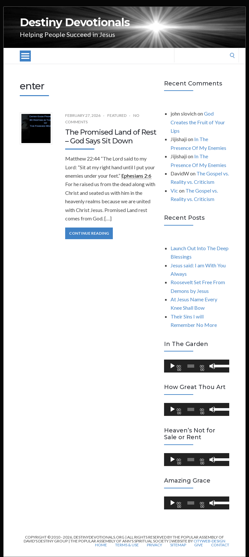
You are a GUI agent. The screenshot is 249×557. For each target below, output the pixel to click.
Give (198, 545)
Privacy (154, 545)
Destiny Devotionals (75, 22)
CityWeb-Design (209, 541)
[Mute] (212, 366)
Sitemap (178, 545)
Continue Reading (89, 233)
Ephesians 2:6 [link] (136, 176)
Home (101, 545)
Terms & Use (127, 545)
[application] (196, 366)
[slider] (190, 366)
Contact (220, 545)
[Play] (172, 366)
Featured (116, 115)
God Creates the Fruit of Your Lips (198, 122)
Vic (174, 190)
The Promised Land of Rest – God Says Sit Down (110, 136)
